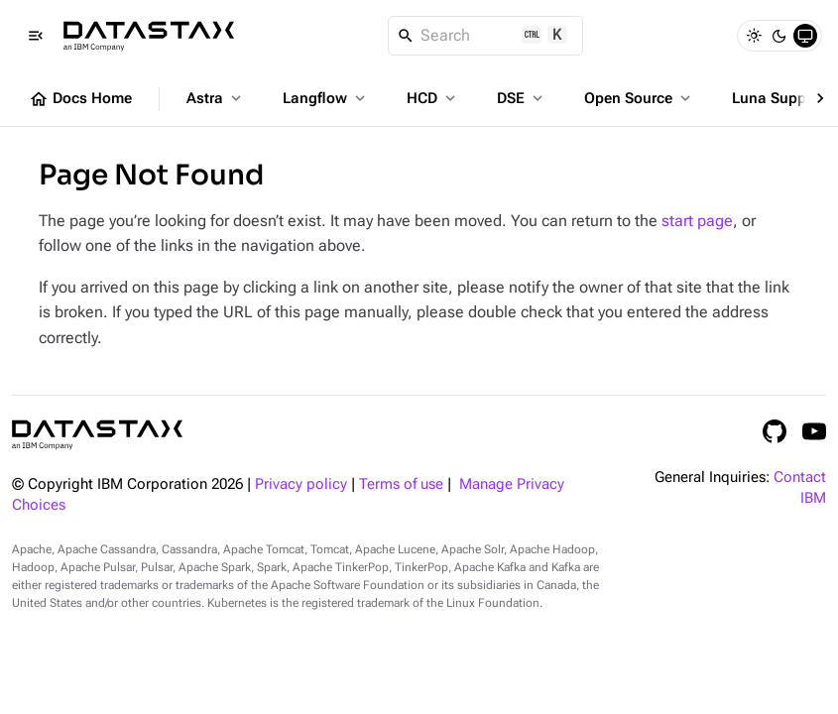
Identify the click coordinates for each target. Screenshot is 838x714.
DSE (521, 98)
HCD (433, 98)
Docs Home (80, 99)
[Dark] (779, 36)
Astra (215, 98)
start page (697, 220)
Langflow (326, 98)
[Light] (754, 36)
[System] (805, 36)
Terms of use (401, 484)
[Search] (485, 36)
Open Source (639, 98)
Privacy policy (301, 484)
